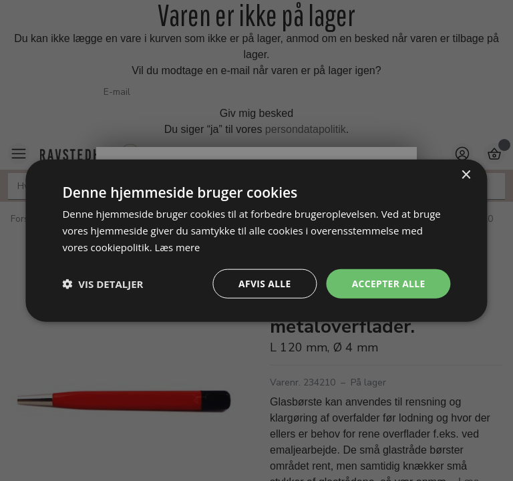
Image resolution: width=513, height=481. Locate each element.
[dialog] (256, 240)
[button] (102, 283)
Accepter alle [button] (388, 283)
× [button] (466, 175)
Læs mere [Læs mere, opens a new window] (177, 246)
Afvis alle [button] (263, 283)
